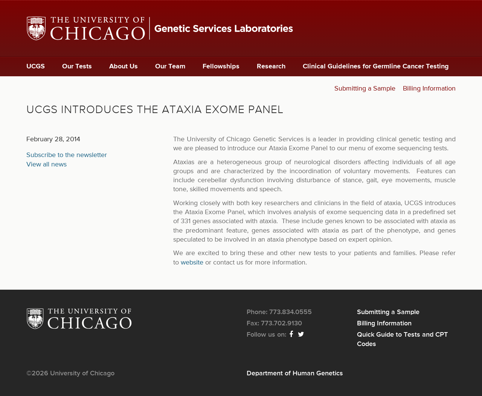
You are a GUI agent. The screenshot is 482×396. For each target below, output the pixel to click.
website (192, 262)
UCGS (35, 66)
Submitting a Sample (364, 88)
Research (271, 66)
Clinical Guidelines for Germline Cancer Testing (376, 66)
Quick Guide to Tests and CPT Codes (402, 339)
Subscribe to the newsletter (66, 155)
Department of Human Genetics (295, 373)
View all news (46, 164)
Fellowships (221, 66)
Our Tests (77, 66)
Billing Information (429, 88)
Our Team (170, 66)
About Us (123, 66)
